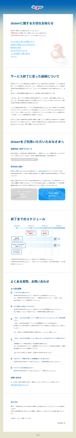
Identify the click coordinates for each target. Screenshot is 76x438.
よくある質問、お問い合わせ (20, 53)
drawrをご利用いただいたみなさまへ (23, 44)
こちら (44, 332)
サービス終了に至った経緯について (23, 41)
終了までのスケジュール (19, 50)
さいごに (14, 56)
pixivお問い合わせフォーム (20, 385)
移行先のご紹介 (16, 47)
